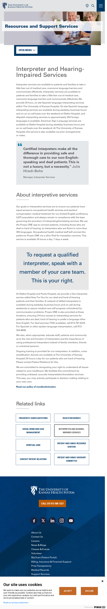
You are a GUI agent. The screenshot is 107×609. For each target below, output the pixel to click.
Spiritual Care (33, 445)
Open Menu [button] (25, 50)
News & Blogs (38, 545)
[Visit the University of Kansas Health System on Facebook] (34, 520)
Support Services (40, 574)
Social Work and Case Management (33, 431)
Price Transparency (41, 565)
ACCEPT (68, 591)
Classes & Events (40, 549)
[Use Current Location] (87, 6)
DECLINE (89, 591)
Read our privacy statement (15, 602)
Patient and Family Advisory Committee (71, 459)
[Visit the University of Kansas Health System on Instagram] (61, 520)
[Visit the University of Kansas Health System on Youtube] (70, 520)
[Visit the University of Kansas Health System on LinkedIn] (52, 520)
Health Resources (72, 418)
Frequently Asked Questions (33, 418)
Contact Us (37, 536)
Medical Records (40, 569)
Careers (35, 541)
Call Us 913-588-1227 (52, 503)
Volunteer (36, 553)
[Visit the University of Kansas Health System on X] (43, 520)
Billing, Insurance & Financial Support (51, 561)
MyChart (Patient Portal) (44, 557)
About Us (36, 532)
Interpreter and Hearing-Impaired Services (72, 431)
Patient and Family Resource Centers (71, 445)
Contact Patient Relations (33, 459)
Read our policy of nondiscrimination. (36, 386)
